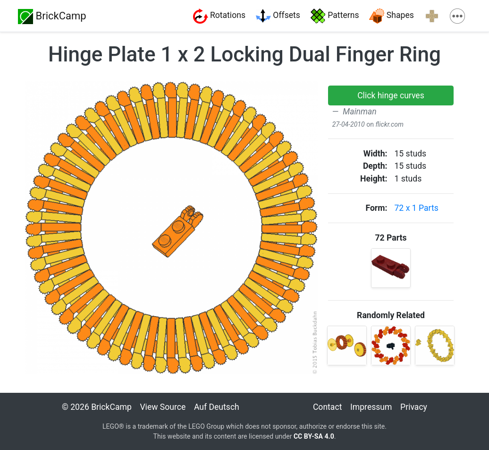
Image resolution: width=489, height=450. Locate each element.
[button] (391, 95)
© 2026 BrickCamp (97, 407)
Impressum (371, 407)
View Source (162, 407)
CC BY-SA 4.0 (314, 436)
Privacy (413, 407)
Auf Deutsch (216, 407)
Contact (327, 407)
